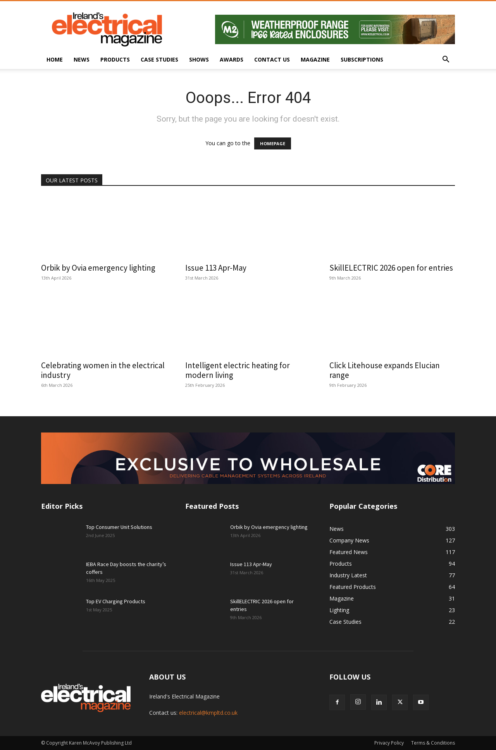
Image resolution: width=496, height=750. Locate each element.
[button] (445, 60)
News (82, 59)
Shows (199, 59)
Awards (231, 59)
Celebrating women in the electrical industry (103, 370)
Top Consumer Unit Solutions (119, 526)
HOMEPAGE (272, 143)
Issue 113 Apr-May (215, 268)
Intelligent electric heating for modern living (237, 370)
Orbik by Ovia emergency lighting (98, 268)
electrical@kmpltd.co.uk (208, 712)
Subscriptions (362, 59)
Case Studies (159, 59)
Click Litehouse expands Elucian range (384, 370)
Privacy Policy (389, 743)
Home (54, 59)
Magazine (315, 59)
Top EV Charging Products (115, 601)
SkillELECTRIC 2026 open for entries (391, 268)
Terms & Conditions (433, 743)
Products (115, 59)
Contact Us (272, 59)
